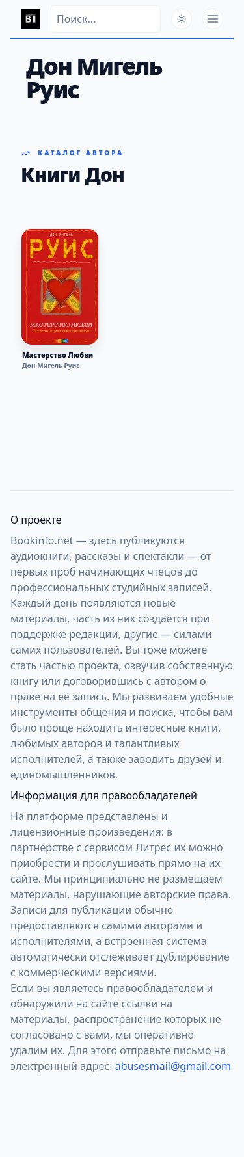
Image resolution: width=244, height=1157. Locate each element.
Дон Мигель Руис (50, 365)
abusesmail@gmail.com (173, 1066)
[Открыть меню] (212, 18)
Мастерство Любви (57, 355)
